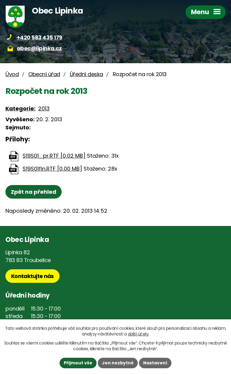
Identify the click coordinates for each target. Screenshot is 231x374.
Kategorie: (20, 108)
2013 (44, 108)
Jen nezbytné (118, 363)
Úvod (12, 74)
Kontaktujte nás (32, 276)
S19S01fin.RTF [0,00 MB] (52, 168)
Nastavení (155, 363)
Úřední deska (86, 74)
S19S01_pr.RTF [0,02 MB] (54, 155)
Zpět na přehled (33, 192)
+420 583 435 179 (39, 37)
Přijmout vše (78, 363)
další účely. (138, 334)
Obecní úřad (44, 74)
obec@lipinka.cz (39, 48)
